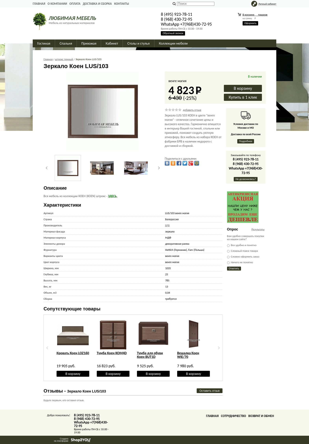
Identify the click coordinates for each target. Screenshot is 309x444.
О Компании (57, 4)
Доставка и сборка (97, 4)
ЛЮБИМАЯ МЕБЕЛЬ (72, 18)
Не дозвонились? (245, 179)
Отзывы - (75, 390)
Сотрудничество (233, 416)
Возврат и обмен (261, 416)
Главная (39, 4)
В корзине (255, 14)
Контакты (121, 4)
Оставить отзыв (209, 390)
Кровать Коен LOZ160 (73, 353)
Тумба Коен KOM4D (112, 353)
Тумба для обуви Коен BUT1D (150, 355)
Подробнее (245, 141)
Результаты (257, 229)
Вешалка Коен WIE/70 (188, 355)
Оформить (250, 23)
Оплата (74, 4)
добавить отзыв (192, 110)
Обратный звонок (173, 33)
